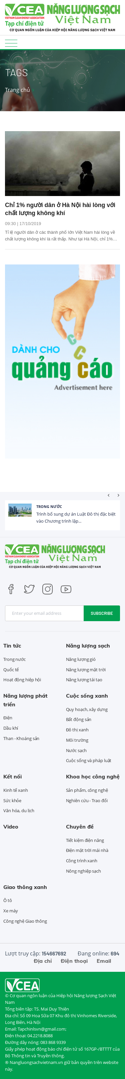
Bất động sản (79, 719)
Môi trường (77, 740)
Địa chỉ (43, 960)
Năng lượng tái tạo (84, 680)
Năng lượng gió (81, 659)
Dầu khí (10, 728)
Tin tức (12, 645)
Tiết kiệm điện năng (85, 840)
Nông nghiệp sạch (83, 871)
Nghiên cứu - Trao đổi (87, 800)
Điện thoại (74, 960)
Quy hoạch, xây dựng (87, 709)
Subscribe (102, 613)
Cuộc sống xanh (87, 695)
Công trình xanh (82, 861)
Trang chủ (17, 90)
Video (10, 826)
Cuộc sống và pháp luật (89, 760)
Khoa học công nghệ (93, 776)
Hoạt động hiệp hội (22, 680)
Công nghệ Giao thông (25, 921)
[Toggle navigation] (11, 42)
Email (104, 960)
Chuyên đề (80, 826)
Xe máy (10, 911)
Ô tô (7, 900)
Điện (7, 718)
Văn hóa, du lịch (18, 810)
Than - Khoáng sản (21, 738)
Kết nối (12, 776)
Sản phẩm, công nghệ (87, 790)
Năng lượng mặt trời (86, 670)
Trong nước (49, 506)
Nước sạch (76, 750)
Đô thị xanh (77, 730)
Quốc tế (11, 670)
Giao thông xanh (25, 887)
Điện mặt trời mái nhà (87, 850)
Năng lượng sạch (88, 645)
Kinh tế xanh (15, 790)
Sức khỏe (12, 800)
